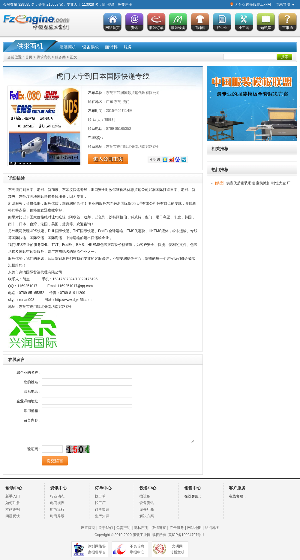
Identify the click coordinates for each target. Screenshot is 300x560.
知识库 (265, 28)
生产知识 (102, 516)
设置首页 (88, 528)
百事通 (287, 28)
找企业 (222, 28)
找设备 (145, 496)
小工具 (243, 28)
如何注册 (12, 503)
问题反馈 (12, 516)
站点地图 (212, 528)
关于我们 (105, 528)
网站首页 (112, 28)
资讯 (134, 28)
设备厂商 (147, 509)
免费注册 (125, 4)
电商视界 (57, 503)
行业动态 (57, 496)
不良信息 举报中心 (137, 549)
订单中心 (103, 488)
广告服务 (177, 528)
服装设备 (178, 28)
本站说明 (12, 509)
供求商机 (30, 46)
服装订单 (156, 28)
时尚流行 (57, 509)
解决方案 (147, 516)
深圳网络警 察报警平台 (97, 549)
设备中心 (148, 488)
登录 (111, 4)
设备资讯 (147, 503)
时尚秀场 (57, 516)
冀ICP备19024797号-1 (186, 535)
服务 (128, 47)
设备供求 (90, 47)
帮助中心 (13, 488)
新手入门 (12, 496)
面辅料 (200, 28)
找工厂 (100, 503)
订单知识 (102, 509)
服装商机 (67, 47)
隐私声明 (141, 528)
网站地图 (194, 528)
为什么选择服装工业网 (253, 4)
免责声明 (123, 528)
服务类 (60, 57)
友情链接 (159, 528)
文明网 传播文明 (177, 549)
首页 (28, 57)
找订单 (100, 496)
